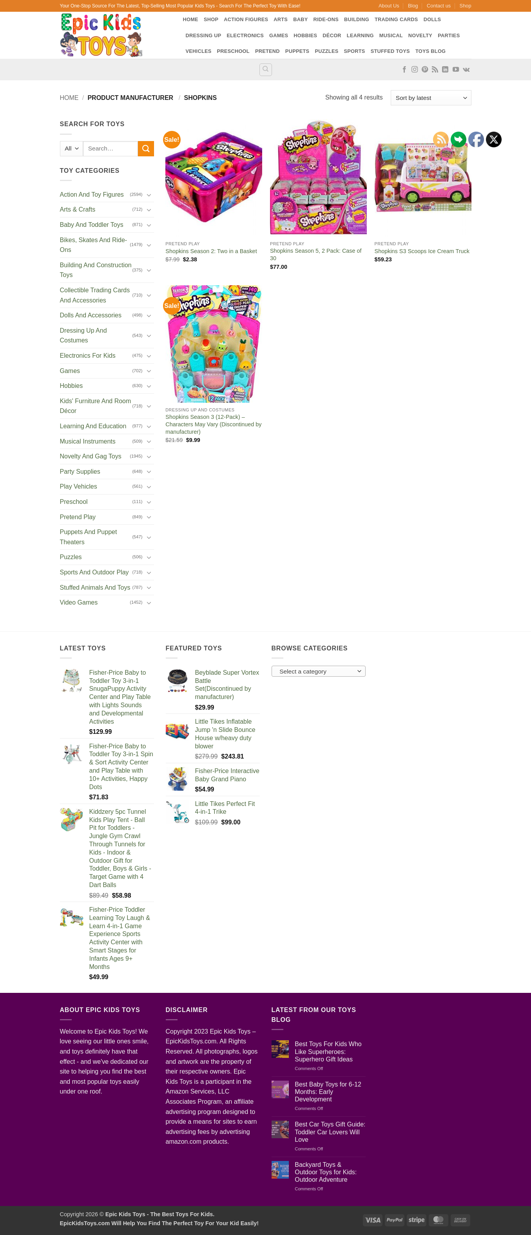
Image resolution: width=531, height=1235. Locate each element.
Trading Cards (396, 19)
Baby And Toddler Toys (91, 224)
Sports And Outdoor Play (94, 572)
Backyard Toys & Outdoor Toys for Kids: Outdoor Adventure (326, 1172)
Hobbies (305, 35)
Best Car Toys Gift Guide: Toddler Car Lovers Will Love (330, 1132)
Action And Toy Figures (92, 194)
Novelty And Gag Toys (90, 456)
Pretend (267, 51)
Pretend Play (78, 517)
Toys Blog (430, 51)
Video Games (79, 602)
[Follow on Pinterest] (425, 69)
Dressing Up (203, 35)
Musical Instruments (88, 441)
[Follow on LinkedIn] (445, 69)
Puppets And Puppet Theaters (88, 537)
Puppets (297, 51)
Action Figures (246, 19)
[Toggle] (149, 194)
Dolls (432, 19)
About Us (389, 6)
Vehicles (199, 51)
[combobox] (319, 671)
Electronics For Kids (88, 355)
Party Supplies (80, 471)
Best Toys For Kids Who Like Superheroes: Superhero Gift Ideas (328, 1051)
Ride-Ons (326, 19)
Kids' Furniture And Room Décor (95, 406)
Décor (332, 35)
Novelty (420, 35)
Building (356, 19)
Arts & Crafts (78, 209)
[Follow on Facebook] (404, 69)
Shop (465, 6)
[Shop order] (431, 97)
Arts (281, 19)
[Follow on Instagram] (414, 69)
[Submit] (146, 148)
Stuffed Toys (390, 51)
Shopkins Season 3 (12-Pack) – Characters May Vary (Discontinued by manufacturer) (213, 424)
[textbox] (316, 671)
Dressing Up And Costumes (83, 335)
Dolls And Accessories (90, 315)
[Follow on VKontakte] (466, 69)
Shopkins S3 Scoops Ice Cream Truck (422, 251)
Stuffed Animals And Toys (95, 587)
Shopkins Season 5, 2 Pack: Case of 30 (316, 254)
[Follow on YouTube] (456, 69)
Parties (449, 35)
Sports (354, 51)
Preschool (233, 51)
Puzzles (326, 51)
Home (190, 19)
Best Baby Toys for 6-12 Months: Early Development (328, 1092)
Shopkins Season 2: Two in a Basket (211, 251)
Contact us (439, 6)
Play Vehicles (78, 486)
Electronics (245, 35)
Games (278, 35)
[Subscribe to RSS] (435, 69)
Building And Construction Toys (96, 270)
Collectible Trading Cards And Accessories (95, 295)
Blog (413, 6)
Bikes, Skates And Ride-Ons (93, 245)
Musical (391, 35)
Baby (300, 19)
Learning (360, 35)
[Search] (265, 69)
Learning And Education (93, 426)
